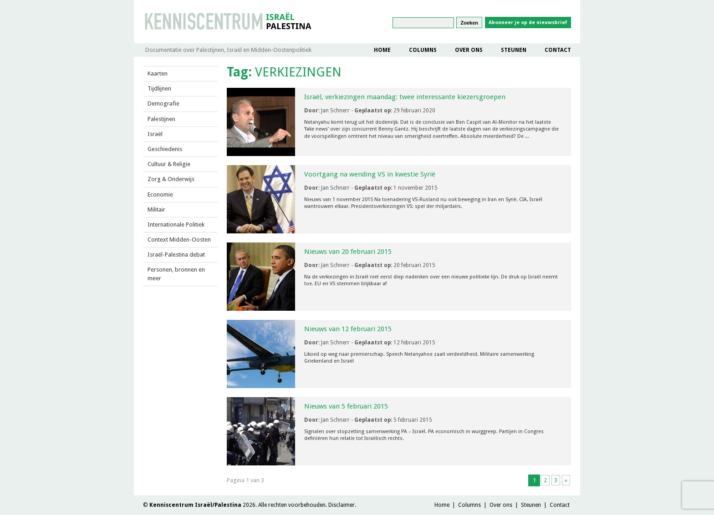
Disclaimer (341, 505)
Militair (156, 209)
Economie (160, 194)
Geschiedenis (165, 149)
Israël (155, 134)
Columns (423, 50)
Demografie (163, 103)
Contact (558, 50)
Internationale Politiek (176, 224)
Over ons (469, 50)
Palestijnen (161, 119)
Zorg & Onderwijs (171, 179)
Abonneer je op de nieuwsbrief (528, 22)
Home (382, 50)
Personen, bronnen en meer (176, 273)
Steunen (513, 50)
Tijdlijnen (159, 88)
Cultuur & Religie (169, 164)
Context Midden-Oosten (179, 239)
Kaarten (158, 73)
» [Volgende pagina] (566, 480)
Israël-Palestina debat (176, 254)
